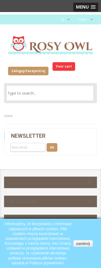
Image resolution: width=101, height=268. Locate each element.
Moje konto (23, 201)
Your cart (64, 66)
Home (8, 116)
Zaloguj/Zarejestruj (28, 71)
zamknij (83, 243)
